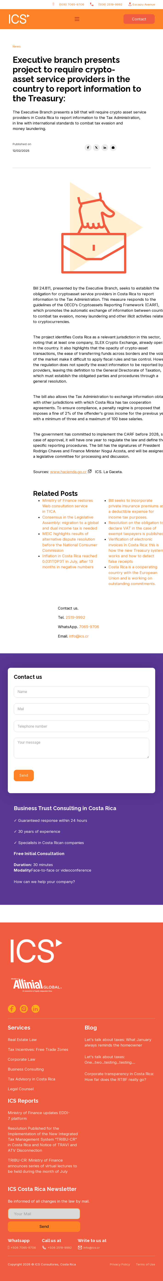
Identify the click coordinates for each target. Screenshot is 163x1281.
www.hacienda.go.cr (71, 471)
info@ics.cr (79, 636)
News (17, 46)
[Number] (81, 726)
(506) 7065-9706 (71, 4)
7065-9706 (89, 626)
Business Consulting (26, 1069)
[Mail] (81, 709)
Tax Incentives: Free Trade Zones (38, 1049)
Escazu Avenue (144, 4)
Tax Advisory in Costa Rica (31, 1079)
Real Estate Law (22, 1039)
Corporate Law (21, 1059)
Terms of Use (145, 1264)
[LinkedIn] (104, 147)
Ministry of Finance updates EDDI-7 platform (39, 1115)
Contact (139, 19)
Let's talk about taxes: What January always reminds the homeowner (118, 1042)
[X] (96, 147)
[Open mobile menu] (77, 19)
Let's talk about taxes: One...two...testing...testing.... (110, 1060)
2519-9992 (75, 617)
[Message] (81, 748)
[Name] (81, 692)
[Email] (113, 147)
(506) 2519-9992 (110, 4)
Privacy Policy (120, 1264)
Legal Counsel (21, 1089)
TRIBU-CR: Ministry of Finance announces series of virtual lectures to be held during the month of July (42, 1165)
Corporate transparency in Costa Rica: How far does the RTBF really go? (119, 1076)
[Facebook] (88, 147)
